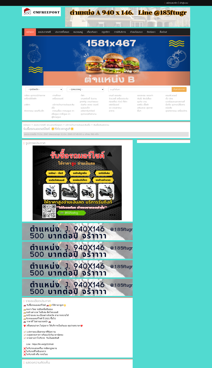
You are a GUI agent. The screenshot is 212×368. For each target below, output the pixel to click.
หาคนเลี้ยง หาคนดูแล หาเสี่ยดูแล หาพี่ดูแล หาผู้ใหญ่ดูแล (63, 114)
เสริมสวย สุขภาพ (145, 107)
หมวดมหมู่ (78, 32)
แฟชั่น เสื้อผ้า (143, 104)
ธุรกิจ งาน (142, 101)
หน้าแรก (30, 32)
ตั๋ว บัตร (169, 98)
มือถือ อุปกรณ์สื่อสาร (175, 104)
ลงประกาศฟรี (44, 32)
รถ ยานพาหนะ (115, 107)
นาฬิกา (27, 104)
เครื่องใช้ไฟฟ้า (30, 98)
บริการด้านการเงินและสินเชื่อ (63, 106)
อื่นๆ (139, 110)
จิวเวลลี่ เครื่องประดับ (118, 98)
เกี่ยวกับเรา (92, 32)
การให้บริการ (120, 32)
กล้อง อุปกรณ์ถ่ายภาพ (34, 95)
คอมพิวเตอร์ (171, 95)
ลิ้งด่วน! (163, 32)
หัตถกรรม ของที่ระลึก (34, 110)
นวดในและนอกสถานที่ (175, 101)
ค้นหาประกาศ (179, 89)
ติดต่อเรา (151, 32)
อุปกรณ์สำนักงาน (88, 114)
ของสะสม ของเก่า (145, 95)
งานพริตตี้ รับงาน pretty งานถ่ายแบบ (89, 100)
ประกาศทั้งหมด (62, 32)
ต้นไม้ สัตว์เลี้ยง (144, 98)
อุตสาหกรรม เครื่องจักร (176, 110)
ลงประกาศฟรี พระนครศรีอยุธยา (48, 124)
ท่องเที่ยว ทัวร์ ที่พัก (118, 101)
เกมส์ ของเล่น (115, 95)
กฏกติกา (106, 32)
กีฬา (82, 95)
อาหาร (111, 110)
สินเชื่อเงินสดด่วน (101, 124)
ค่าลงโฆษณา (136, 32)
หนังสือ (169, 107)
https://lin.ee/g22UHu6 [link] (42, 344)
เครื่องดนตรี (57, 98)
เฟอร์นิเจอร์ (114, 104)
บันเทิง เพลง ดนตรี (89, 104)
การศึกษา (56, 95)
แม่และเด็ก (85, 107)
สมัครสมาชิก (172, 2)
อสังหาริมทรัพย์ (88, 110)
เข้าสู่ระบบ (184, 2)
